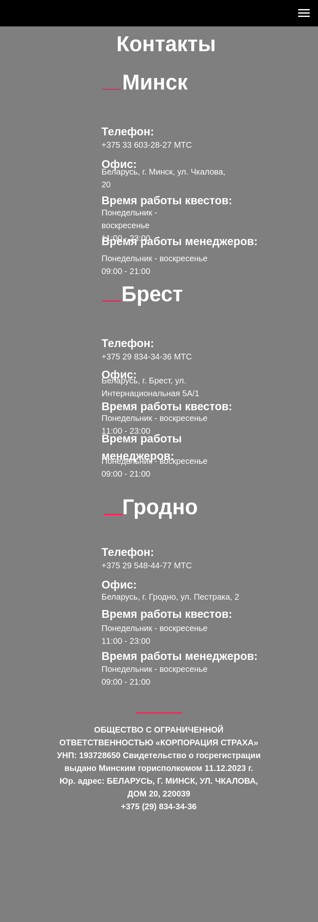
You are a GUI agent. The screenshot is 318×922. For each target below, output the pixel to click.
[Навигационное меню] (304, 13)
